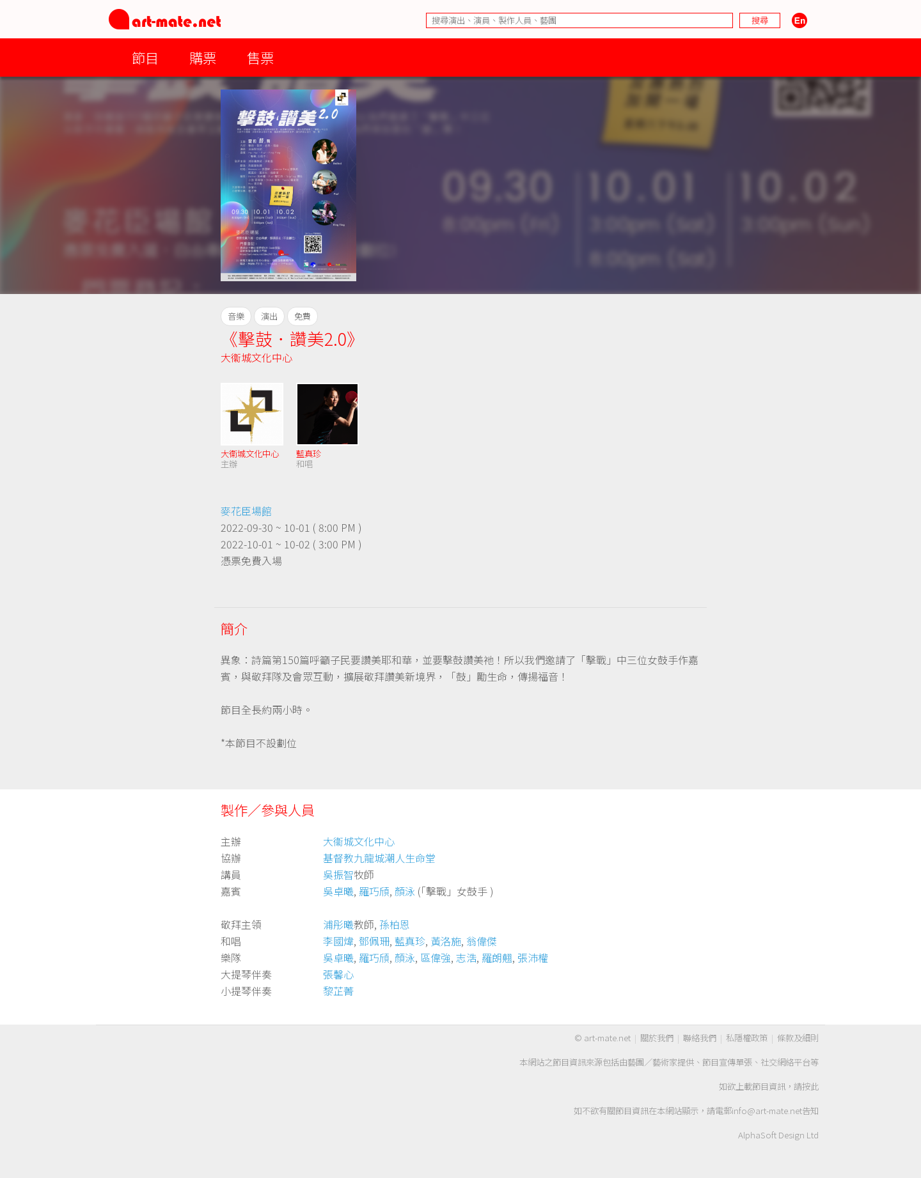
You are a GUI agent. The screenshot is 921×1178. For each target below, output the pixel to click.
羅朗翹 (497, 957)
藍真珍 (308, 453)
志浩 (466, 957)
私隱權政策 (746, 1038)
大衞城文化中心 (256, 357)
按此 (810, 1086)
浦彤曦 (338, 924)
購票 (202, 57)
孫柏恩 (394, 924)
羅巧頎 (374, 891)
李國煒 (338, 941)
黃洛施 (445, 941)
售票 (260, 57)
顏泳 (405, 891)
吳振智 (338, 874)
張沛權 (532, 957)
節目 (145, 57)
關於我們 (656, 1038)
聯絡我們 (699, 1038)
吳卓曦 (338, 891)
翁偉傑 (481, 941)
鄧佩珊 (374, 941)
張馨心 (338, 974)
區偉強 (435, 957)
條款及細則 (798, 1038)
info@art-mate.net (767, 1110)
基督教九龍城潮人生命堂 (379, 857)
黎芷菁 (338, 990)
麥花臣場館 (246, 510)
